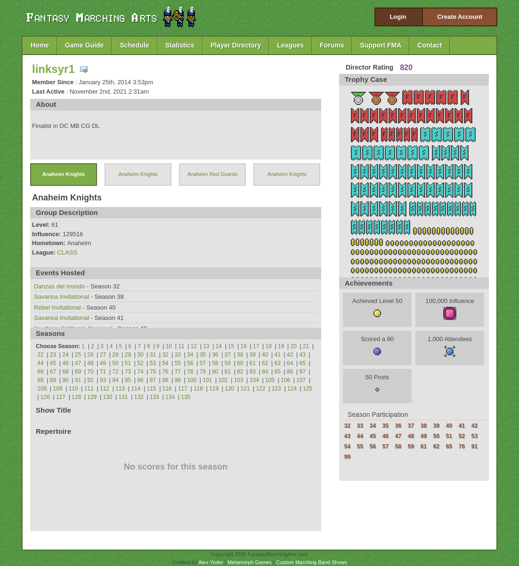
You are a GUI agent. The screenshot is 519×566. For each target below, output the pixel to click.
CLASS (67, 252)
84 (265, 371)
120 (229, 388)
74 (140, 371)
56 (190, 363)
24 (65, 354)
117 (182, 388)
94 (115, 380)
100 (191, 380)
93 (103, 380)
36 (215, 354)
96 (140, 380)
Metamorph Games (249, 562)
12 (194, 346)
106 (285, 380)
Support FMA (380, 45)
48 (90, 363)
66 (40, 371)
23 (53, 354)
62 (265, 363)
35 (203, 354)
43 (303, 354)
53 (153, 363)
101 (207, 380)
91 (78, 380)
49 (103, 363)
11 (181, 346)
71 (103, 371)
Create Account (459, 16)
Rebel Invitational (58, 307)
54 (165, 363)
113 (120, 388)
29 (128, 354)
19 (281, 346)
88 (40, 380)
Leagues (290, 45)
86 (290, 371)
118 (198, 388)
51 (128, 363)
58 (215, 363)
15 (231, 346)
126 (45, 397)
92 (90, 380)
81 (228, 371)
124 (292, 388)
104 (254, 380)
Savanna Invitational (62, 296)
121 (245, 388)
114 (135, 388)
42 (290, 354)
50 (115, 363)
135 (185, 397)
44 (40, 363)
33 (178, 354)
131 (123, 397)
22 (40, 354)
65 (303, 363)
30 (140, 354)
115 (151, 388)
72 (115, 371)
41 (278, 354)
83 (253, 371)
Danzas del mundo (59, 286)
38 (240, 354)
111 (89, 388)
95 (128, 380)
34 (190, 354)
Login (397, 16)
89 (53, 380)
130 (107, 397)
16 (244, 346)
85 (278, 371)
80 (215, 371)
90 (65, 380)
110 (73, 388)
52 (140, 363)
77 (178, 371)
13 (206, 346)
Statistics (180, 45)
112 (104, 388)
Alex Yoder (210, 562)
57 (203, 363)
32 (165, 354)
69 (78, 371)
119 (214, 388)
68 (65, 371)
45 (53, 363)
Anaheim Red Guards (212, 174)
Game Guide (84, 45)
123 (276, 388)
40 (265, 354)
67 (53, 371)
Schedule (134, 45)
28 (115, 354)
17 (256, 346)
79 (203, 371)
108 (42, 388)
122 (261, 388)
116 (167, 388)
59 (228, 363)
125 (307, 388)
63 (278, 363)
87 (303, 371)
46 (65, 363)
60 (240, 363)
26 (90, 354)
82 (240, 371)
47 (78, 363)
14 (219, 346)
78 (190, 371)
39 (253, 354)
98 (165, 380)
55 (178, 363)
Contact (429, 45)
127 (60, 397)
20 (294, 346)
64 (290, 363)
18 (269, 346)
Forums (332, 45)
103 (238, 380)
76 (165, 371)
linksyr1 (53, 69)
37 (228, 354)
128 (76, 397)
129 (92, 397)
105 (270, 380)
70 (90, 371)
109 (58, 388)
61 (253, 363)
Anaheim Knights (63, 174)
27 (103, 354)
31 (153, 354)
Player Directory (236, 45)
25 (78, 354)
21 (306, 346)
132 (139, 397)
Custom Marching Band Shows (311, 562)
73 (128, 371)
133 (154, 397)
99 (178, 380)
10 (169, 346)
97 (153, 380)
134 (170, 397)
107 (301, 380)
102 (222, 380)
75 (153, 371)
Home (40, 45)
